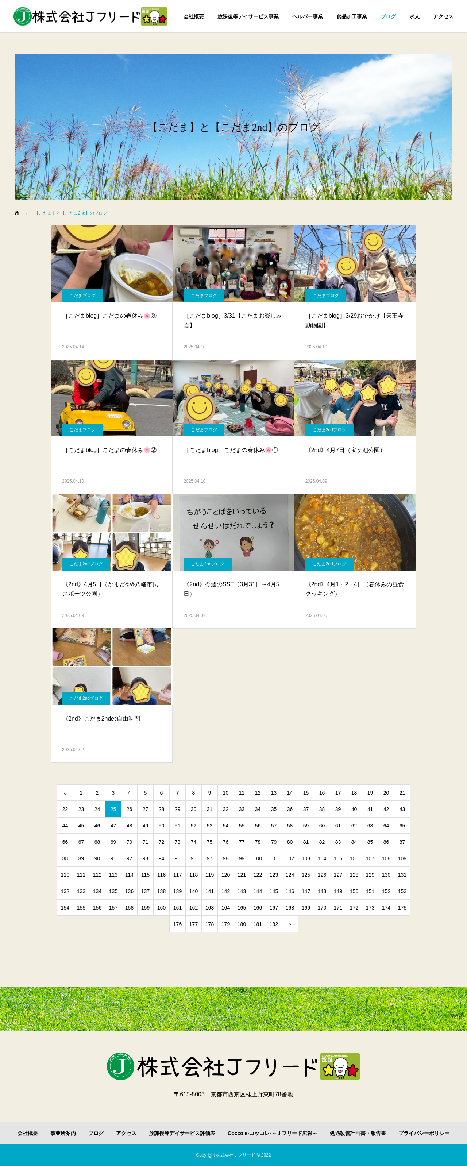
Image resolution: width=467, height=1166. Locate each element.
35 (274, 809)
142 (225, 891)
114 (129, 875)
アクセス (443, 16)
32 (226, 809)
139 (177, 891)
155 (81, 908)
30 (194, 809)
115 (145, 875)
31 (210, 809)
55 (242, 826)
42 (386, 809)
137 (145, 891)
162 (193, 908)
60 (322, 826)
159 (145, 908)
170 (322, 908)
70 (129, 842)
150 (354, 891)
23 (81, 809)
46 (97, 826)
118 (193, 875)
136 (129, 891)
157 (113, 908)
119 (209, 875)
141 (209, 891)
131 (402, 875)
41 (370, 809)
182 (274, 924)
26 (129, 809)
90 (97, 858)
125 (306, 875)
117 (177, 875)
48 (129, 826)
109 (402, 858)
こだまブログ (82, 295)
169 (306, 908)
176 (177, 924)
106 (354, 858)
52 (194, 826)
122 (258, 875)
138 (161, 891)
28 (162, 809)
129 (370, 875)
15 (306, 793)
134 (97, 891)
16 (322, 793)
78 (258, 842)
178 (209, 924)
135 (113, 891)
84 (354, 842)
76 (226, 842)
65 (402, 826)
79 (274, 842)
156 (97, 908)
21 (402, 793)
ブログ (388, 16)
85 (370, 842)
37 (306, 809)
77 (242, 842)
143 (242, 891)
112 (97, 875)
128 (354, 875)
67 (81, 842)
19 (370, 793)
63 (370, 826)
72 (162, 842)
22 (65, 809)
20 (386, 793)
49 (145, 826)
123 (274, 875)
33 (242, 809)
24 (97, 809)
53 (210, 826)
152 (386, 891)
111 (81, 875)
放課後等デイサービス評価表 (182, 1133)
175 (402, 908)
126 (322, 875)
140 (193, 891)
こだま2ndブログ (329, 429)
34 (258, 809)
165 (242, 908)
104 (322, 858)
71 (145, 842)
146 (290, 891)
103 (306, 858)
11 (242, 793)
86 (386, 842)
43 (402, 809)
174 (386, 908)
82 (322, 842)
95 (178, 858)
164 (225, 908)
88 (65, 858)
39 (338, 809)
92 (129, 858)
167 (274, 908)
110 (65, 875)
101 (274, 858)
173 (370, 908)
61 (338, 826)
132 (65, 891)
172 (354, 908)
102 (290, 858)
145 (274, 891)
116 (161, 875)
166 (258, 908)
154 (65, 908)
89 (81, 858)
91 (113, 858)
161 (177, 908)
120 (225, 875)
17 (338, 793)
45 (81, 826)
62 (354, 826)
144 (258, 891)
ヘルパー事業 (307, 16)
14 (290, 793)
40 (354, 809)
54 (226, 826)
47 (113, 826)
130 (386, 875)
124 (290, 875)
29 (178, 809)
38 (322, 809)
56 (258, 826)
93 (145, 858)
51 (178, 826)
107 (370, 858)
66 (65, 842)
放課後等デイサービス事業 (248, 16)
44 (65, 826)
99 (242, 858)
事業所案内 (63, 1133)
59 (306, 826)
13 (274, 793)
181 (258, 924)
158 (129, 908)
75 (210, 842)
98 (226, 858)
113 (113, 875)
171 (338, 908)
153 (402, 891)
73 (178, 842)
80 (290, 842)
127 (338, 875)
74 (194, 842)
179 (225, 924)
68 (97, 842)
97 (210, 858)
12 (258, 793)
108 (386, 858)
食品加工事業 (351, 16)
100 (258, 858)
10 (226, 793)
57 (274, 826)
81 (306, 842)
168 (290, 908)
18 (354, 793)
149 (338, 891)
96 (194, 858)
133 (81, 891)
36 (290, 809)
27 (145, 809)
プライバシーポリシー (423, 1133)
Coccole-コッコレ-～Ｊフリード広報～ (272, 1133)
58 (290, 826)
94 (162, 858)
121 (242, 875)
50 (162, 826)
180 (242, 924)
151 (370, 891)
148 (322, 891)
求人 (414, 16)
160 (161, 908)
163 (209, 908)
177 (193, 924)
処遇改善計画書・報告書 (358, 1133)
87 (402, 842)
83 (338, 842)
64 (386, 826)
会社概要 (194, 16)
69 (113, 842)
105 (338, 858)
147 (306, 891)
